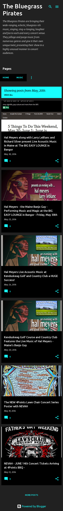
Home (6, 77)
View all (8, 95)
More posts (31, 495)
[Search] (50, 7)
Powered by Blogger (31, 506)
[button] (57, 161)
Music (19, 77)
